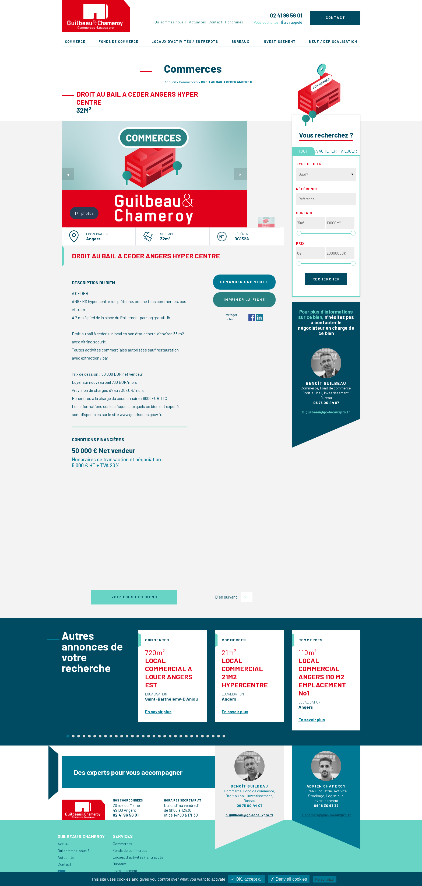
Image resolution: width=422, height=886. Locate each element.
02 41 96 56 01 (286, 15)
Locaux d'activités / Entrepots (185, 41)
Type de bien (309, 164)
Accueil (170, 82)
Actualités (197, 22)
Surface (304, 213)
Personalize (324, 879)
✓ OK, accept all (246, 879)
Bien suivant (233, 597)
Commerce (75, 41)
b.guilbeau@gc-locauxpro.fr (326, 412)
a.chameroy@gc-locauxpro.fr (326, 815)
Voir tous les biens (134, 597)
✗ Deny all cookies (289, 879)
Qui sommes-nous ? (170, 22)
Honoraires (234, 22)
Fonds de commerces (130, 850)
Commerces (188, 82)
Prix (300, 243)
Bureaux (240, 41)
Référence (307, 189)
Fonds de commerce (118, 41)
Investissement (279, 41)
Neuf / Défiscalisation (333, 41)
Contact (215, 22)
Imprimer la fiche (244, 299)
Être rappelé (291, 22)
